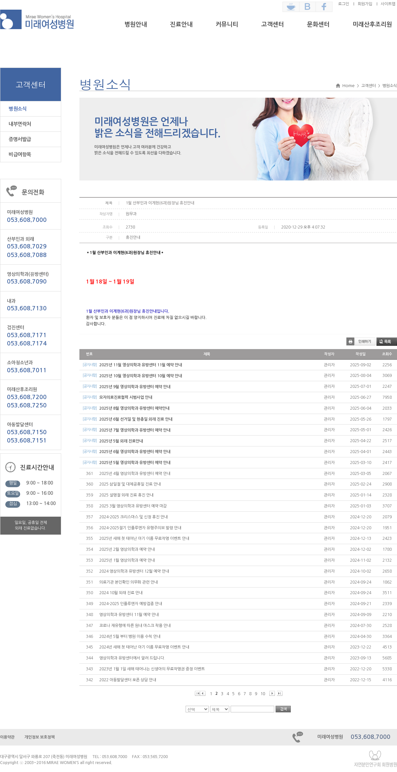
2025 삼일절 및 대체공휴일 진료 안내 (130, 484)
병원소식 (17, 108)
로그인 (343, 4)
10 (262, 694)
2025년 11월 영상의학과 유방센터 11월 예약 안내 (140, 365)
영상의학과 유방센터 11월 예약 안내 (129, 615)
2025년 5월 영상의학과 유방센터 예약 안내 (134, 463)
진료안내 (181, 24)
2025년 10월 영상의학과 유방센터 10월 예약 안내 (140, 376)
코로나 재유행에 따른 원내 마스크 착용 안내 (135, 626)
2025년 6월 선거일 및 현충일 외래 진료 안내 (135, 419)
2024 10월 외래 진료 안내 (121, 593)
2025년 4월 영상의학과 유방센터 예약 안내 (134, 474)
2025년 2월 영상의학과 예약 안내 (127, 549)
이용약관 (7, 737)
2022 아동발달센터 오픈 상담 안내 (127, 680)
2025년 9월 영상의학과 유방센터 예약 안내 (134, 387)
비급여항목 (20, 154)
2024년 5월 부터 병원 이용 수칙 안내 (129, 637)
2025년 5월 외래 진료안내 (121, 441)
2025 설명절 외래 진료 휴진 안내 (126, 495)
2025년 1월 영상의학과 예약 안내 (127, 560)
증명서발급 (20, 139)
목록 (387, 342)
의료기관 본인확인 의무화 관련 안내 (128, 582)
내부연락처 (20, 124)
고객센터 (272, 24)
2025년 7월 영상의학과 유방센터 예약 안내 (134, 430)
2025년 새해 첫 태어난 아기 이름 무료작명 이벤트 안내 (144, 538)
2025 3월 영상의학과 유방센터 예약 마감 (133, 506)
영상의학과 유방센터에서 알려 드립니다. (132, 658)
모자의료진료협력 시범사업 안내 (125, 397)
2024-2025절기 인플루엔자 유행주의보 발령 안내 (140, 528)
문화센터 (318, 24)
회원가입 (365, 4)
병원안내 (135, 24)
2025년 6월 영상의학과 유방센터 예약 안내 (134, 452)
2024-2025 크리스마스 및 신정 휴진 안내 (133, 517)
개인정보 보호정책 (39, 737)
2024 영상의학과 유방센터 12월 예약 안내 (134, 571)
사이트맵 (388, 4)
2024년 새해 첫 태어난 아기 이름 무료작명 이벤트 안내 (144, 647)
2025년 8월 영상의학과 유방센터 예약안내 (134, 408)
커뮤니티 (227, 24)
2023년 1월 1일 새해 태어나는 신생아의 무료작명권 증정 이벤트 (152, 669)
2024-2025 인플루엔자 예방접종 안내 (130, 604)
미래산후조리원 (372, 24)
